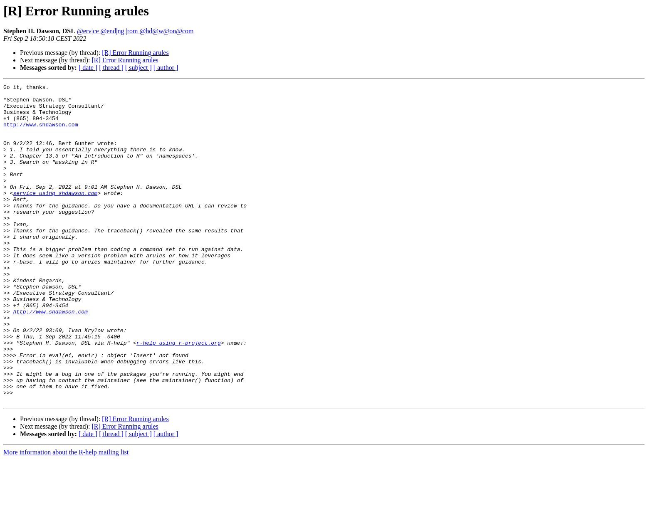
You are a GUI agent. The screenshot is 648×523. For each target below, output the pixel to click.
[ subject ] (138, 67)
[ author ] (165, 67)
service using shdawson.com (55, 215)
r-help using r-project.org (178, 395)
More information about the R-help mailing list (66, 515)
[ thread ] (111, 67)
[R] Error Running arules (135, 52)
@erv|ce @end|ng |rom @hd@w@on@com (135, 31)
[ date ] (88, 67)
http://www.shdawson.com (40, 133)
